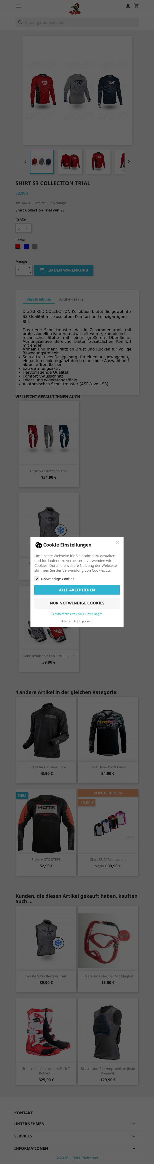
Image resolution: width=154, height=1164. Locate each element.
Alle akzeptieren (77, 590)
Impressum (86, 621)
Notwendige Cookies (54, 578)
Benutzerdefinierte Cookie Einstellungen (77, 614)
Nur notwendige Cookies (77, 603)
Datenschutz (68, 621)
